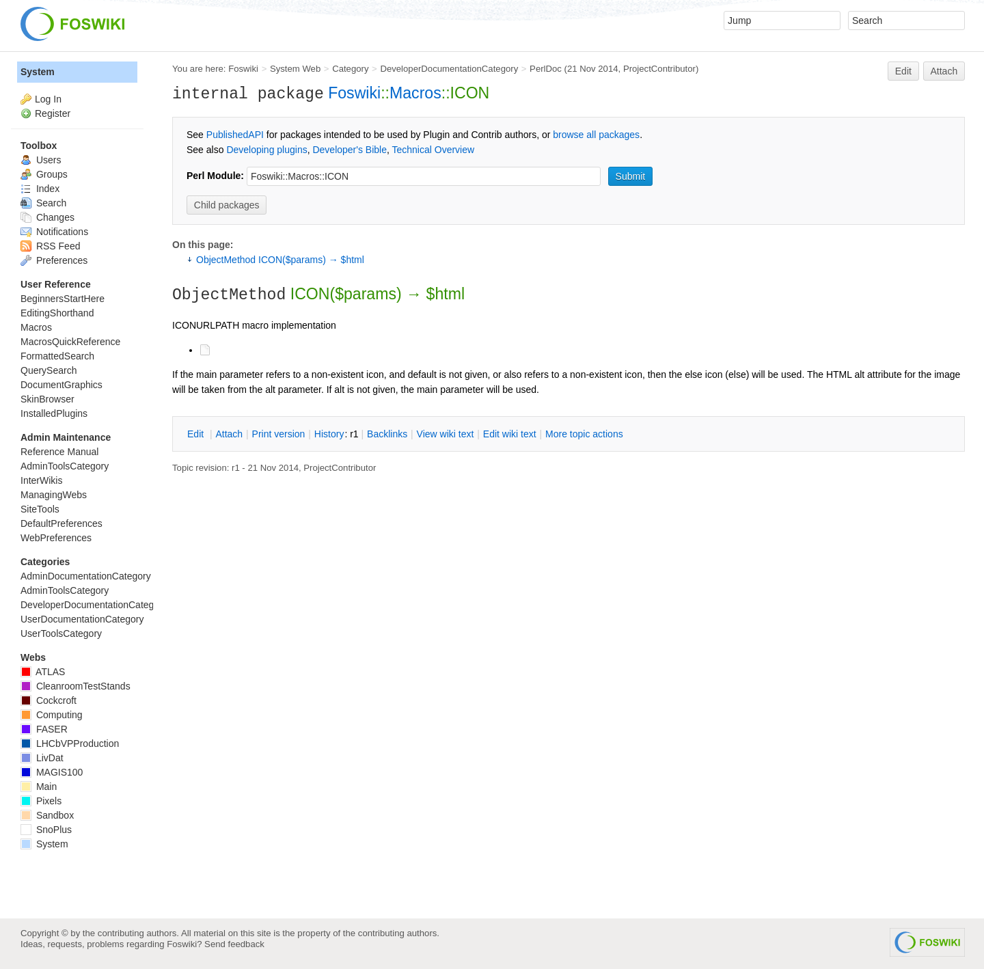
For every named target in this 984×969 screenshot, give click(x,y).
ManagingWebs (53, 494)
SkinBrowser (47, 399)
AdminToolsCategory (64, 466)
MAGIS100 (51, 772)
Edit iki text (509, 433)
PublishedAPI (235, 134)
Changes (47, 217)
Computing (51, 714)
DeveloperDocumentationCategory (449, 69)
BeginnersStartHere (62, 298)
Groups (44, 174)
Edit (903, 71)
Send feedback (234, 944)
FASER (44, 729)
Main (38, 786)
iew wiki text (445, 433)
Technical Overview (433, 149)
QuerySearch (48, 370)
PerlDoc (546, 69)
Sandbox (47, 815)
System (37, 71)
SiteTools (39, 509)
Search (43, 202)
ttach (229, 433)
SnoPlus (46, 829)
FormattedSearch (57, 356)
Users (40, 159)
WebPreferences (56, 537)
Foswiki (243, 69)
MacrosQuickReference (70, 341)
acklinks (387, 433)
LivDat (42, 757)
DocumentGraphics (61, 384)
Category (350, 69)
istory (329, 433)
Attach (944, 71)
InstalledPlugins (53, 413)
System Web (295, 69)
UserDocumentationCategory (82, 619)
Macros (415, 93)
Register (52, 113)
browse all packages (596, 134)
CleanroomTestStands (75, 686)
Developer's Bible (349, 149)
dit (196, 433)
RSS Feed (50, 246)
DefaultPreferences (61, 523)
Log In (48, 99)
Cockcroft (48, 700)
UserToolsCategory (61, 633)
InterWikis (41, 480)
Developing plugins (266, 149)
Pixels (41, 800)
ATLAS (42, 671)
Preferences (53, 260)
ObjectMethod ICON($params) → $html (280, 259)
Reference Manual (59, 451)
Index (39, 188)
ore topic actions (584, 433)
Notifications (54, 231)
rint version (278, 433)
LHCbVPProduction (69, 743)
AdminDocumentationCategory (85, 576)
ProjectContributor (659, 69)
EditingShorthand (57, 313)
